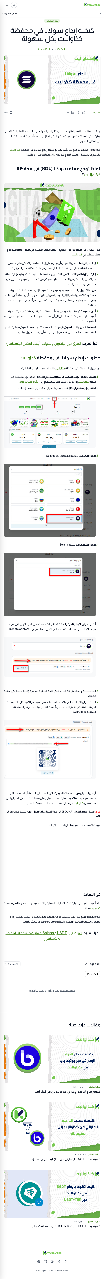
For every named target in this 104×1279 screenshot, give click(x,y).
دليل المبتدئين (52, 21)
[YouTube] (52, 1261)
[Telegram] (58, 1261)
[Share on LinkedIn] (72, 112)
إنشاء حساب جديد (29, 381)
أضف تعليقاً (92, 974)
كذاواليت (15, 149)
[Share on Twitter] (83, 112)
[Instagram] (45, 1261)
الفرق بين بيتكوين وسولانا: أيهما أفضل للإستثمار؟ (43, 343)
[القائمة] (7, 5)
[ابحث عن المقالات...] (14, 5)
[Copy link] (67, 112)
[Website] (38, 1261)
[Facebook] (65, 1261)
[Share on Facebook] (78, 112)
